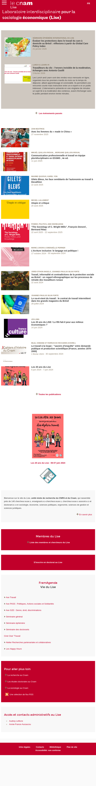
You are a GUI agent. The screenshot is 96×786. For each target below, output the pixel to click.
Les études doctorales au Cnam (22, 681)
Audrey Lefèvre (16, 721)
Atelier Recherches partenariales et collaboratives (28, 642)
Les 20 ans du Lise (41, 367)
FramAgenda (48, 583)
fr (88, 3)
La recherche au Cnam (18, 675)
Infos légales (24, 747)
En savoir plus (85, 514)
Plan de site (72, 747)
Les (14, 649)
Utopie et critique (40, 203)
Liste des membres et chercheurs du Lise (50, 542)
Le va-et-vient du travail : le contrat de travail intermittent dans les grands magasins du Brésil (61, 299)
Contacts (40, 747)
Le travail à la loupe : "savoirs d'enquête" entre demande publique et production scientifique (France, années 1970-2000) (61, 349)
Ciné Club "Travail (12, 636)
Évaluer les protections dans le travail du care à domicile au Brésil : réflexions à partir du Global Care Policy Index (60, 43)
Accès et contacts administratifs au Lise (32, 714)
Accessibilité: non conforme (48, 750)
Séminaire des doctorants (17, 629)
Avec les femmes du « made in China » (51, 131)
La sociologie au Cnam (18, 688)
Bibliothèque (55, 747)
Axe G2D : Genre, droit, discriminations (23, 610)
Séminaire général (14, 616)
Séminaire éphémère (15, 623)
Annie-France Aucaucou (20, 724)
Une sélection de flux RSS (21, 694)
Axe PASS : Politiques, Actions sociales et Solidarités (30, 604)
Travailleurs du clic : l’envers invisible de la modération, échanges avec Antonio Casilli (62, 69)
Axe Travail (11, 597)
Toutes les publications (49, 394)
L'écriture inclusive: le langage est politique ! (54, 250)
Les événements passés (50, 113)
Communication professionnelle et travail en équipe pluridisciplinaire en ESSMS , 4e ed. (58, 156)
